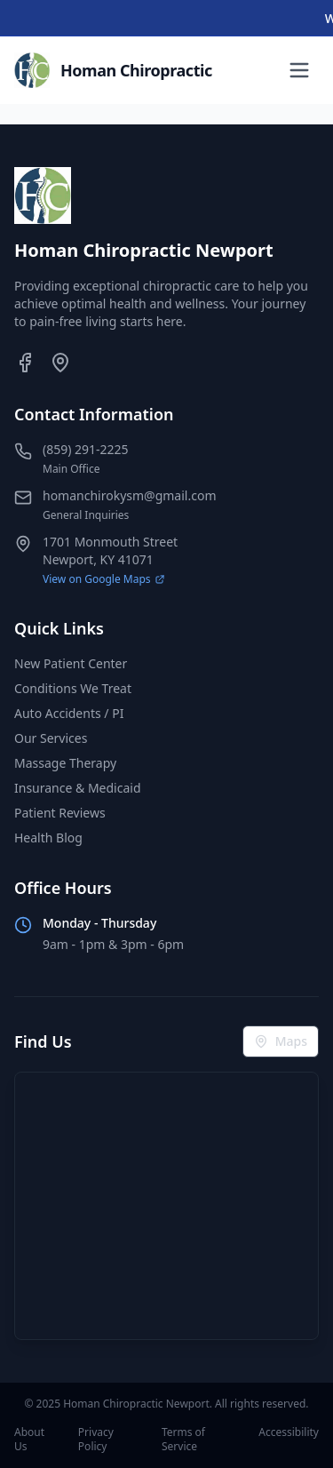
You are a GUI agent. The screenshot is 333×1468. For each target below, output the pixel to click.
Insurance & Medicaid (77, 787)
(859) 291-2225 (86, 449)
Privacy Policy (96, 1439)
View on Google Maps (104, 579)
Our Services (50, 738)
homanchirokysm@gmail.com (129, 495)
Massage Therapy (65, 762)
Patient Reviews (60, 812)
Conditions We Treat (72, 688)
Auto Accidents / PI (68, 713)
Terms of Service (183, 1439)
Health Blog (48, 837)
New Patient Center (70, 663)
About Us (29, 1439)
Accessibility (288, 1432)
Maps (280, 1041)
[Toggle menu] (299, 70)
